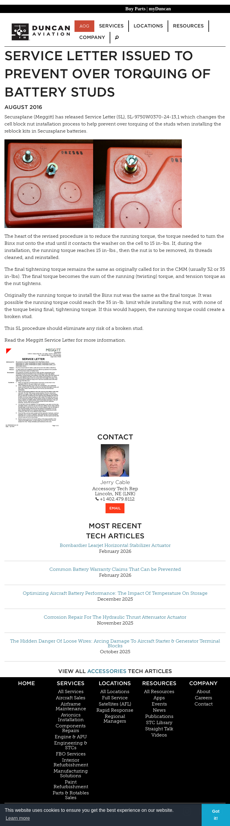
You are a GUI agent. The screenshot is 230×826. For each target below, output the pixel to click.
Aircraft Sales (70, 697)
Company (203, 683)
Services (71, 683)
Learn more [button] (18, 818)
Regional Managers (114, 719)
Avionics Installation (71, 717)
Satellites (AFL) (115, 704)
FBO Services (71, 754)
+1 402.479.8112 (115, 499)
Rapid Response (114, 710)
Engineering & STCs (70, 745)
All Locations (114, 691)
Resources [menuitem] (188, 26)
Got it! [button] (216, 815)
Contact (204, 704)
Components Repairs (71, 728)
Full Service (115, 697)
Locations (115, 683)
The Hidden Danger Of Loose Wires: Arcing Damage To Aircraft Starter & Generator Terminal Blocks (115, 643)
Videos (159, 735)
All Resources (159, 691)
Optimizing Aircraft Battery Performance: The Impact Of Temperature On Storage (115, 593)
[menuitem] (116, 37)
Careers (203, 697)
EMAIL (115, 508)
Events (159, 704)
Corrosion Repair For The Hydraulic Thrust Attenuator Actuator (115, 617)
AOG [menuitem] (84, 26)
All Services (71, 691)
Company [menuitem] (92, 37)
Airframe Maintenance (71, 706)
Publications (159, 716)
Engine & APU (71, 736)
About (203, 691)
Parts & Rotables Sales (71, 795)
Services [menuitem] (111, 26)
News (159, 710)
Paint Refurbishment (71, 784)
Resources (159, 683)
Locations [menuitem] (148, 26)
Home (26, 683)
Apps (159, 697)
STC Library (159, 722)
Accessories (107, 671)
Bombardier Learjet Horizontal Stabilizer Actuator (115, 545)
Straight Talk (159, 728)
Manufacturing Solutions (71, 773)
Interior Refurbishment (71, 762)
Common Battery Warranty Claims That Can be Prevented (115, 569)
